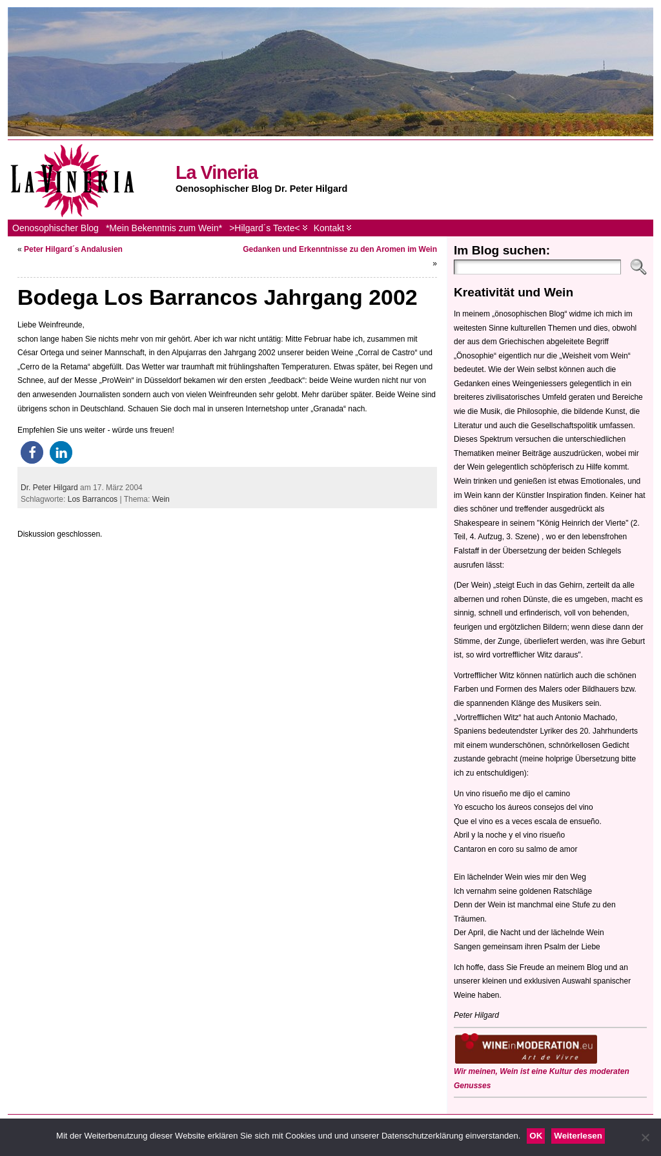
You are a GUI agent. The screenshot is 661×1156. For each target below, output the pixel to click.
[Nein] (644, 1137)
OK (535, 1136)
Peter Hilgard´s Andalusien (73, 249)
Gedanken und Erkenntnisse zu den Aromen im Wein (340, 249)
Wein (161, 499)
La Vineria (217, 172)
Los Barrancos (92, 499)
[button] (32, 452)
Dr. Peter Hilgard (49, 487)
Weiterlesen (578, 1136)
